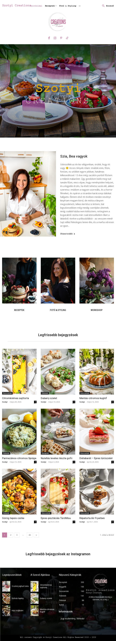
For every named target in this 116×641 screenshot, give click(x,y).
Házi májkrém (17, 611)
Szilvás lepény (18, 598)
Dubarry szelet (49, 398)
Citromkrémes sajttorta (15, 398)
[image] (19, 280)
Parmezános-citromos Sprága (19, 458)
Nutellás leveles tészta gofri (56, 458)
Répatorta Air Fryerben (92, 518)
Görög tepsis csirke (13, 518)
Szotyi (5, 402)
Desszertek (7, 393)
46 (30, 535)
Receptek (45, 453)
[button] (107, 6)
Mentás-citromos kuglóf (93, 398)
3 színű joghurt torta (20, 586)
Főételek (45, 393)
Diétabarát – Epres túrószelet (96, 458)
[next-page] (36, 535)
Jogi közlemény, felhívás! (72, 618)
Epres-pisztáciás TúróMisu (56, 518)
